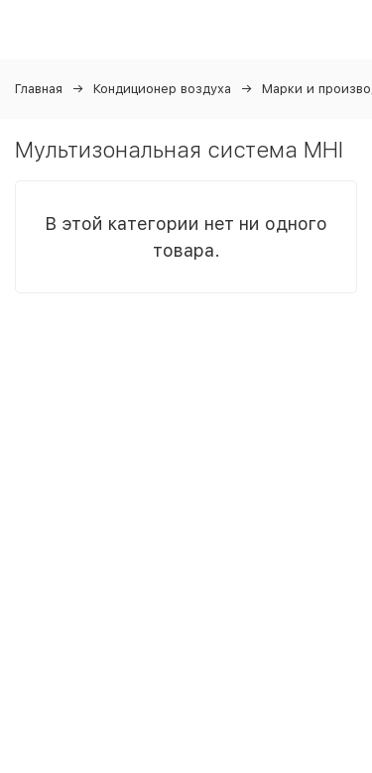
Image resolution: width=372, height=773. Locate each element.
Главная (38, 88)
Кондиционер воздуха (162, 88)
